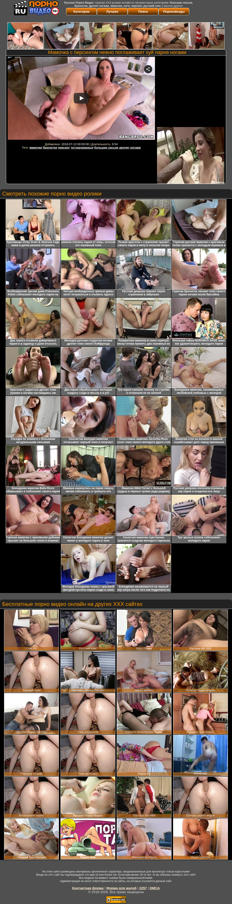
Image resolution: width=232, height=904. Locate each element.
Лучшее (112, 11)
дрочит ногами (130, 147)
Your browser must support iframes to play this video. (81, 99)
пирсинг (64, 147)
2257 (143, 888)
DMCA (155, 888)
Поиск (143, 11)
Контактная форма (88, 888)
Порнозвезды (174, 11)
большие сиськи (106, 147)
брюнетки (50, 147)
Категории (81, 11)
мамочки (35, 147)
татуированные (82, 147)
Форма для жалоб (121, 888)
